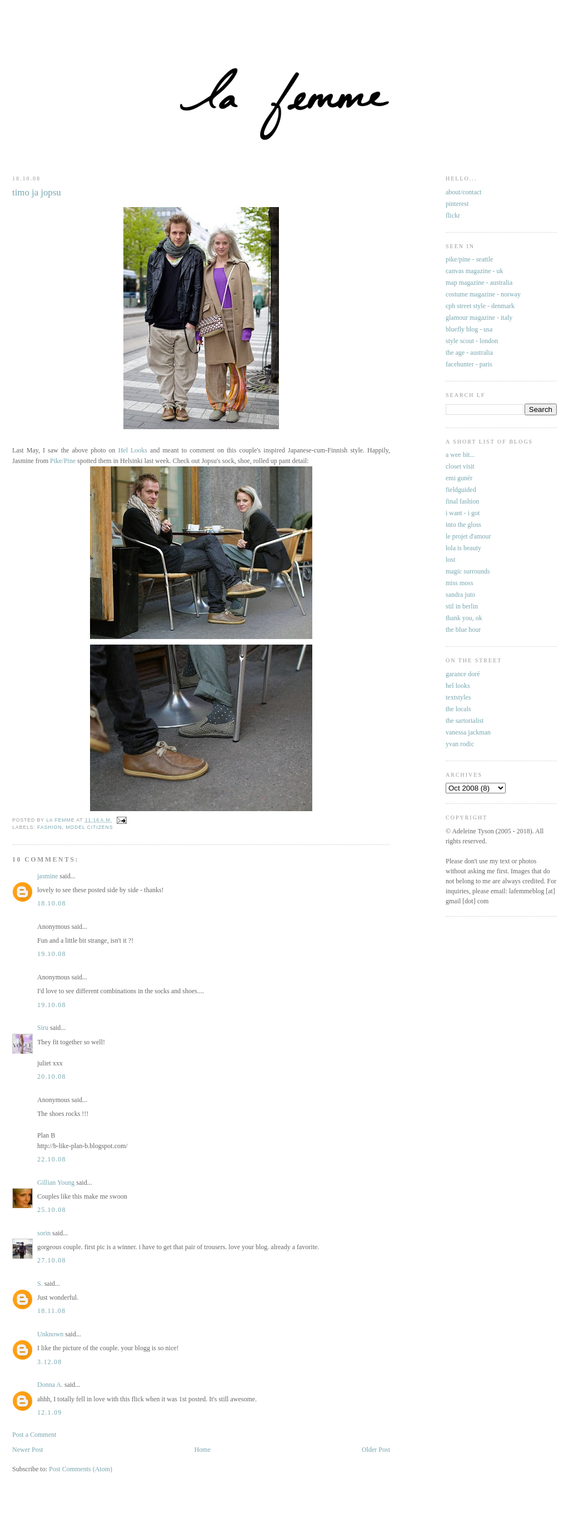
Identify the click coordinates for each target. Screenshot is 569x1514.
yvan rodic (460, 744)
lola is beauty (463, 548)
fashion (49, 827)
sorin (44, 1233)
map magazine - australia (479, 282)
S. (40, 1283)
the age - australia (469, 352)
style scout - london (472, 341)
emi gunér (459, 478)
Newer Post (27, 1449)
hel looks (458, 686)
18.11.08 (51, 1311)
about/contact (464, 192)
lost (450, 560)
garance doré (463, 674)
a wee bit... (460, 455)
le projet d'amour (468, 536)
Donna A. (50, 1385)
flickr (453, 215)
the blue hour (463, 629)
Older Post (376, 1449)
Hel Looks (132, 450)
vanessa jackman (468, 732)
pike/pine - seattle (469, 259)
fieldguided (461, 490)
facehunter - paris (469, 364)
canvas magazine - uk (474, 271)
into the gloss (463, 525)
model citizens (89, 827)
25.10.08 (51, 1210)
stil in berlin (462, 606)
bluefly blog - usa (469, 329)
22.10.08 (51, 1159)
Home (202, 1449)
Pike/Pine (63, 461)
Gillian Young (55, 1182)
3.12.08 (49, 1362)
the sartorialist (464, 721)
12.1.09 (49, 1412)
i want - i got (463, 513)
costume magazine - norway (483, 294)
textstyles (458, 697)
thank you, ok (464, 618)
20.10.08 (51, 1076)
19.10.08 (51, 954)
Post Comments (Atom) (80, 1469)
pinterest (457, 204)
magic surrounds (468, 571)
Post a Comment (34, 1434)
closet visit (460, 466)
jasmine (47, 876)
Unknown (50, 1334)
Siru (42, 1028)
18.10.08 (51, 903)
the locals (458, 709)
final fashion (462, 501)
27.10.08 (51, 1260)
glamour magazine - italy (479, 317)
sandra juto (460, 594)
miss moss (459, 583)
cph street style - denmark (480, 306)
